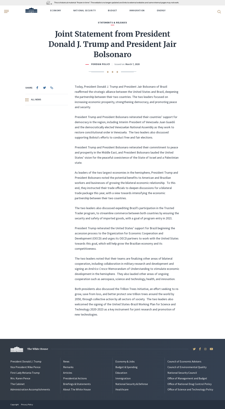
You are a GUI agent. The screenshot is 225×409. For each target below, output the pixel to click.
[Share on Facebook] (37, 87)
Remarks (68, 367)
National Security (84, 10)
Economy (55, 10)
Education (121, 372)
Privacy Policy (27, 404)
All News (33, 99)
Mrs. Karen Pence (20, 378)
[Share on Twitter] (44, 87)
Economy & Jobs (125, 361)
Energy (161, 10)
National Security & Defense (131, 384)
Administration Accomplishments (30, 389)
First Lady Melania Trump (25, 372)
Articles (67, 372)
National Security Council (182, 372)
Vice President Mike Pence (25, 367)
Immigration (137, 10)
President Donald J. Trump (25, 361)
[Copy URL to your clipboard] (51, 87)
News (66, 361)
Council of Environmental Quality (186, 367)
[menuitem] (37, 87)
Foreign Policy (100, 64)
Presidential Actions (75, 378)
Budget (112, 10)
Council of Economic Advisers (184, 361)
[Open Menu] (6, 11)
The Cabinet (17, 384)
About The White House (77, 389)
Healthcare (121, 389)
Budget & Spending (126, 367)
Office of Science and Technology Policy (190, 389)
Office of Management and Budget (187, 378)
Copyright (14, 404)
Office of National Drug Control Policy (189, 384)
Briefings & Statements (77, 384)
